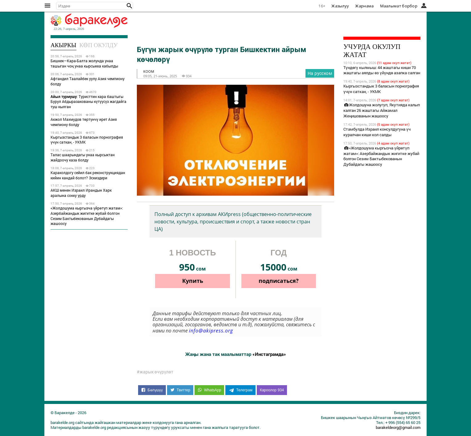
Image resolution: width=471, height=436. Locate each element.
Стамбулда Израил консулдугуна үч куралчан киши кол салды (377, 132)
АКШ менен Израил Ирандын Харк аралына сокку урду (81, 193)
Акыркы (63, 45)
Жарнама (364, 6)
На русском (320, 73)
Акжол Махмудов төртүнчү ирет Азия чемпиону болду (84, 122)
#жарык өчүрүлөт (155, 372)
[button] (129, 6)
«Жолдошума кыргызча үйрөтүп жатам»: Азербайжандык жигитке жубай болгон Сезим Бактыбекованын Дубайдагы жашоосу (87, 216)
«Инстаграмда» (269, 354)
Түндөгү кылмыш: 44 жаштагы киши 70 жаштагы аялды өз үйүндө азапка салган (381, 70)
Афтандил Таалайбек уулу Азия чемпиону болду (88, 81)
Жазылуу (340, 6)
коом (148, 71)
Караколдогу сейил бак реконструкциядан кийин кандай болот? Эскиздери (88, 175)
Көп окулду (99, 45)
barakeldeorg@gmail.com (398, 427)
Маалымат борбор (399, 6)
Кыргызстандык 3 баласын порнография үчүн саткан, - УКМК (87, 140)
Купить (192, 280)
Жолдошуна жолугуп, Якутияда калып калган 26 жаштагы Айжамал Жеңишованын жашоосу (381, 110)
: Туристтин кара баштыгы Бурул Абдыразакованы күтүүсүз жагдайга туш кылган (88, 101)
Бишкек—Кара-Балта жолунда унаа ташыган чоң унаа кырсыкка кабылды (84, 63)
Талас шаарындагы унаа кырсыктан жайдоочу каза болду (83, 157)
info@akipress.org (211, 330)
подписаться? (279, 280)
